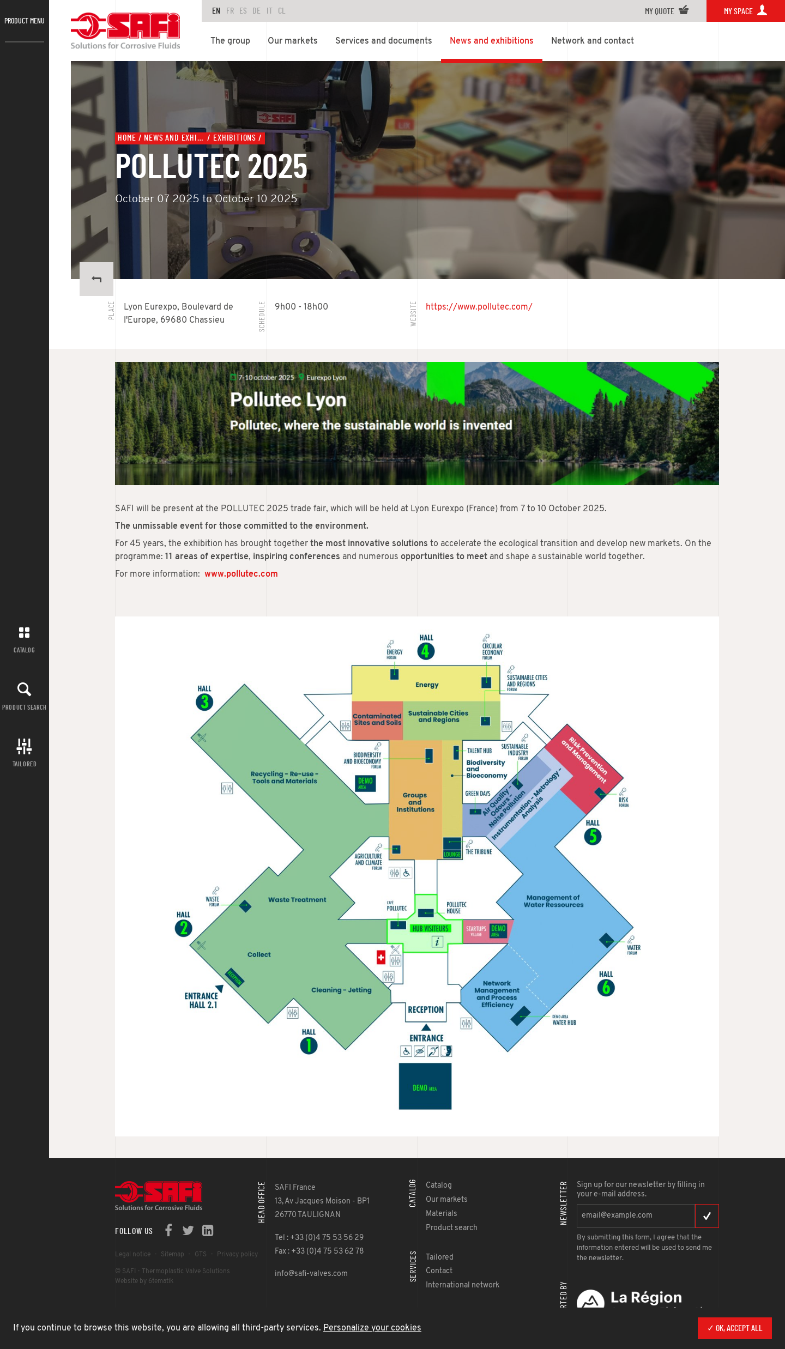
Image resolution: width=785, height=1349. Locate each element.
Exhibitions (234, 138)
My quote (667, 11)
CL (282, 11)
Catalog (24, 650)
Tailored (25, 764)
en (216, 11)
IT (270, 11)
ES (243, 11)
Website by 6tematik (144, 1281)
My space (746, 11)
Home (127, 138)
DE (256, 11)
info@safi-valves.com (311, 1274)
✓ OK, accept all (735, 1328)
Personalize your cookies (372, 1328)
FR (230, 11)
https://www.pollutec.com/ (479, 307)
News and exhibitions (174, 138)
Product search (24, 707)
